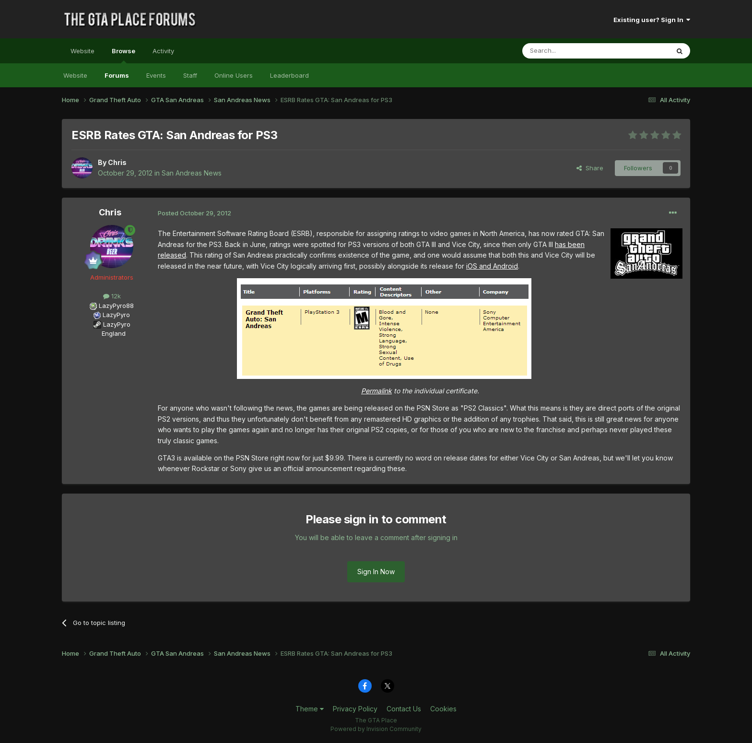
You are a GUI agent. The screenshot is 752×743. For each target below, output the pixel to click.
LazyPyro (116, 314)
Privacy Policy (355, 709)
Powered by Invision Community (376, 728)
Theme (309, 709)
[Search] (571, 51)
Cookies (443, 709)
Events (156, 75)
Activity (163, 51)
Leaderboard (289, 75)
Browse (123, 55)
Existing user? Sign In (651, 20)
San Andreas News (192, 173)
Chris (117, 162)
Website (82, 51)
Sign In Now (376, 571)
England (111, 333)
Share (589, 168)
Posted (194, 213)
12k (112, 296)
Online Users (233, 75)
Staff (190, 75)
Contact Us (404, 709)
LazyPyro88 (116, 305)
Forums (117, 75)
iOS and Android (492, 266)
